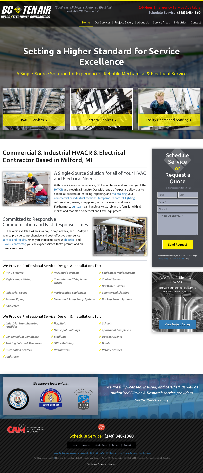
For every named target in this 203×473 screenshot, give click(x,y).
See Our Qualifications (152, 400)
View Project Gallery (177, 324)
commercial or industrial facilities (75, 198)
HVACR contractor (14, 244)
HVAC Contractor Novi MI (43, 458)
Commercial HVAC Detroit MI (124, 458)
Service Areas (161, 22)
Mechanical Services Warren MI (97, 458)
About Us (143, 22)
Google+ (166, 458)
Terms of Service (178, 258)
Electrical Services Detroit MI (149, 458)
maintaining (119, 194)
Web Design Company (96, 464)
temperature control (111, 198)
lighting (130, 198)
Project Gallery (123, 22)
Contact (196, 22)
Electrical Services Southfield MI (68, 458)
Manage (112, 464)
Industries (180, 22)
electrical (69, 240)
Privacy (115, 445)
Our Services (102, 22)
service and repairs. (15, 240)
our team (77, 206)
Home (86, 22)
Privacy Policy (162, 258)
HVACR (59, 189)
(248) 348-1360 (188, 12)
